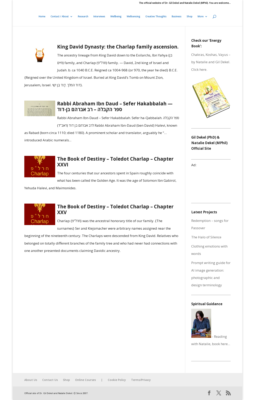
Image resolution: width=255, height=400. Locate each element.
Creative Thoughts (156, 16)
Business (176, 16)
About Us (30, 380)
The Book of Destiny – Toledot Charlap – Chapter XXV (115, 209)
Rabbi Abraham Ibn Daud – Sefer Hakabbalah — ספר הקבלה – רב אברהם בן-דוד (115, 106)
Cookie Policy (117, 380)
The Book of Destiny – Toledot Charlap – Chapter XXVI (115, 161)
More (201, 16)
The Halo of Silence (206, 237)
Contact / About (60, 16)
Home (42, 16)
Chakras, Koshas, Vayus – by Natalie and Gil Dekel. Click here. (210, 62)
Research (83, 16)
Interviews (99, 16)
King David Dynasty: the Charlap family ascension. (117, 46)
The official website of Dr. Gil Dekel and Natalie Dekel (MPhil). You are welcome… (185, 3)
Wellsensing (133, 16)
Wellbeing (116, 16)
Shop (189, 16)
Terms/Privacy (141, 380)
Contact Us (50, 380)
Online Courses (85, 380)
